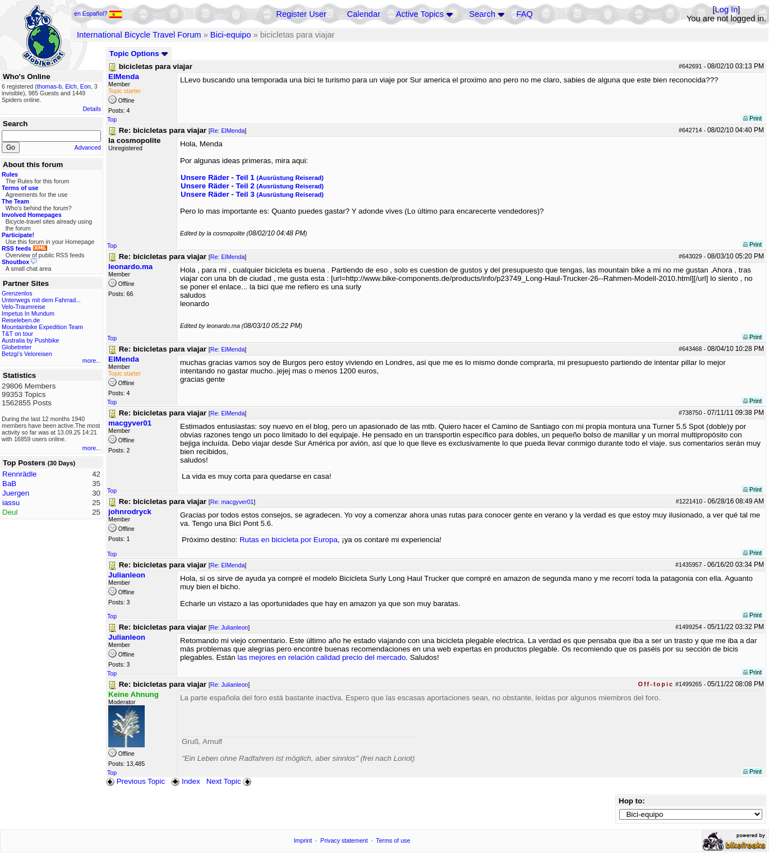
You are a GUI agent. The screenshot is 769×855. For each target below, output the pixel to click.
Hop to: (632, 801)
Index (185, 781)
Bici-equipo (230, 34)
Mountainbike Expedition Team (42, 326)
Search (482, 14)
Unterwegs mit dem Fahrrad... (41, 300)
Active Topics (420, 14)
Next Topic (230, 781)
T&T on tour (17, 333)
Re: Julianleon (229, 627)
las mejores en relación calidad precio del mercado (321, 657)
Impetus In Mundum (28, 313)
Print (752, 118)
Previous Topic (135, 781)
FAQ (525, 14)
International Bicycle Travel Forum (139, 34)
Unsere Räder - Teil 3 (252, 194)
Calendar (363, 14)
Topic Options (138, 53)
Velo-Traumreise (23, 306)
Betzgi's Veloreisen (27, 353)
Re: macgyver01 (232, 501)
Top (112, 119)
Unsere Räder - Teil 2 (252, 186)
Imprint (303, 840)
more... (91, 360)
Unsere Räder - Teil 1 (252, 177)
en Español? (98, 13)
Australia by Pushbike (30, 340)
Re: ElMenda (227, 130)
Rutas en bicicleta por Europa (289, 539)
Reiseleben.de (21, 320)
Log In (726, 9)
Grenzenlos (17, 293)
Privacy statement (344, 840)
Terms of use (393, 840)
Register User (301, 14)
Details (91, 108)
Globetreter (16, 347)
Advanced (88, 147)
